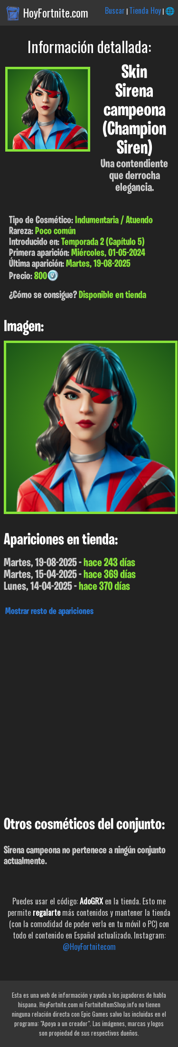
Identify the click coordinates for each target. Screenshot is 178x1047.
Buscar (115, 10)
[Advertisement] (89, 714)
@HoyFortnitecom (89, 946)
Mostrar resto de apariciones (49, 611)
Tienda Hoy (145, 10)
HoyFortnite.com (55, 13)
